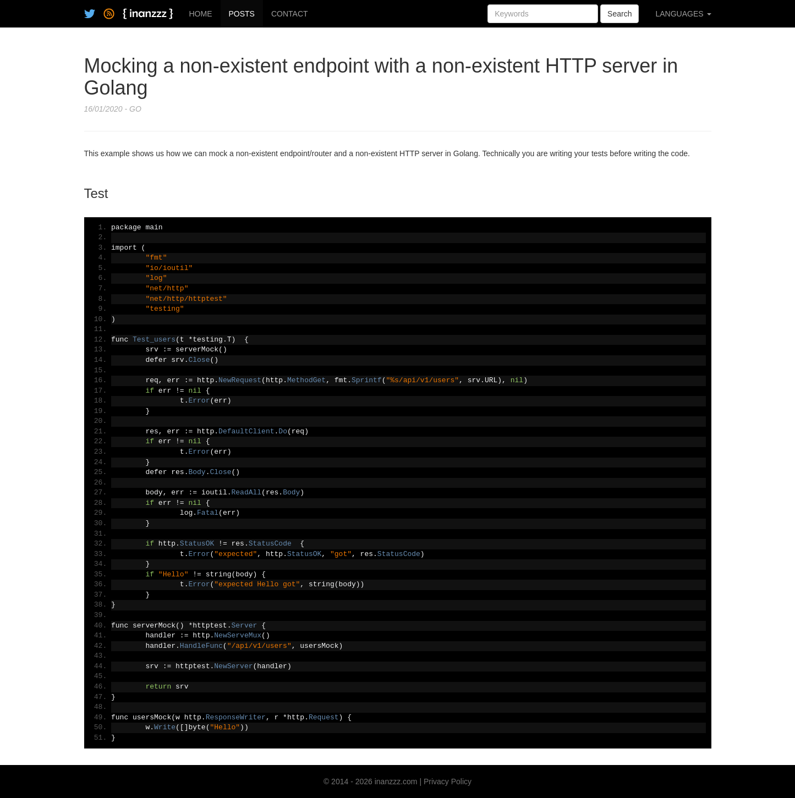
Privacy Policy (447, 781)
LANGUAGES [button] (683, 13)
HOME (200, 13)
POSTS (242, 13)
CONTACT (289, 13)
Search (619, 13)
